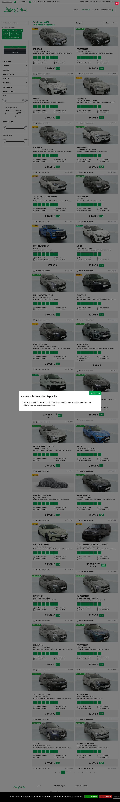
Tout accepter (91, 796)
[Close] (116, 3)
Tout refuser (105, 796)
